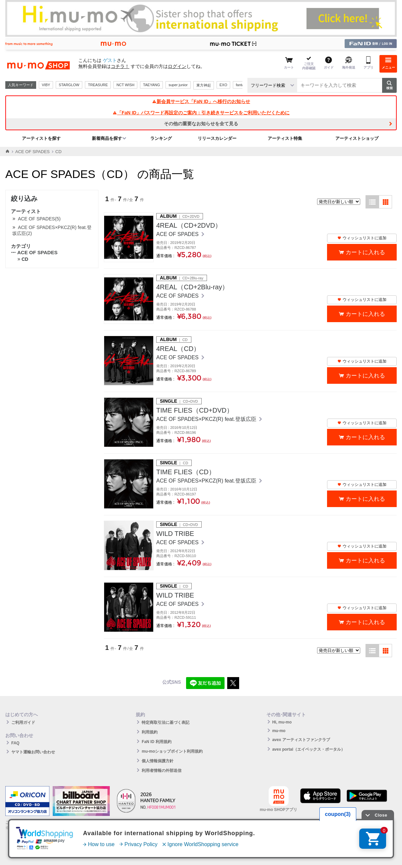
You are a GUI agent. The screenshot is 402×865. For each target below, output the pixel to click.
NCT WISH (125, 85)
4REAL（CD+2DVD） (189, 225)
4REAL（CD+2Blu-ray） (192, 287)
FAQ (15, 743)
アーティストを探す (41, 138)
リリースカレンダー (217, 138)
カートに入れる (365, 252)
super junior (177, 85)
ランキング (161, 138)
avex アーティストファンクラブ (301, 739)
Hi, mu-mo (282, 722)
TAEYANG (151, 85)
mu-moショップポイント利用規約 (172, 751)
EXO (223, 85)
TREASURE (98, 85)
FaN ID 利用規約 (156, 741)
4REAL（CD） (178, 348)
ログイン (177, 66)
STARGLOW (69, 85)
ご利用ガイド (23, 722)
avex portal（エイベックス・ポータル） (308, 749)
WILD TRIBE (175, 533)
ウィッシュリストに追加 (361, 238)
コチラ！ (120, 66)
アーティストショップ (356, 138)
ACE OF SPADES (32, 151)
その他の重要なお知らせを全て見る (201, 123)
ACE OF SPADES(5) (39, 218)
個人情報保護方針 (157, 761)
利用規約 (150, 732)
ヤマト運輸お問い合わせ (33, 752)
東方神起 (203, 85)
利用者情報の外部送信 (161, 770)
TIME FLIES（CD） (185, 472)
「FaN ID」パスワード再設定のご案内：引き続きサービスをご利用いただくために (201, 112)
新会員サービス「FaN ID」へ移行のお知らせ (201, 101)
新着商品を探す (107, 138)
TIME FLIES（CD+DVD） (194, 410)
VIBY (46, 85)
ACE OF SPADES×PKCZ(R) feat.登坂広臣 (207, 419)
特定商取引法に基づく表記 (165, 722)
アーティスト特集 (285, 138)
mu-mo (279, 730)
